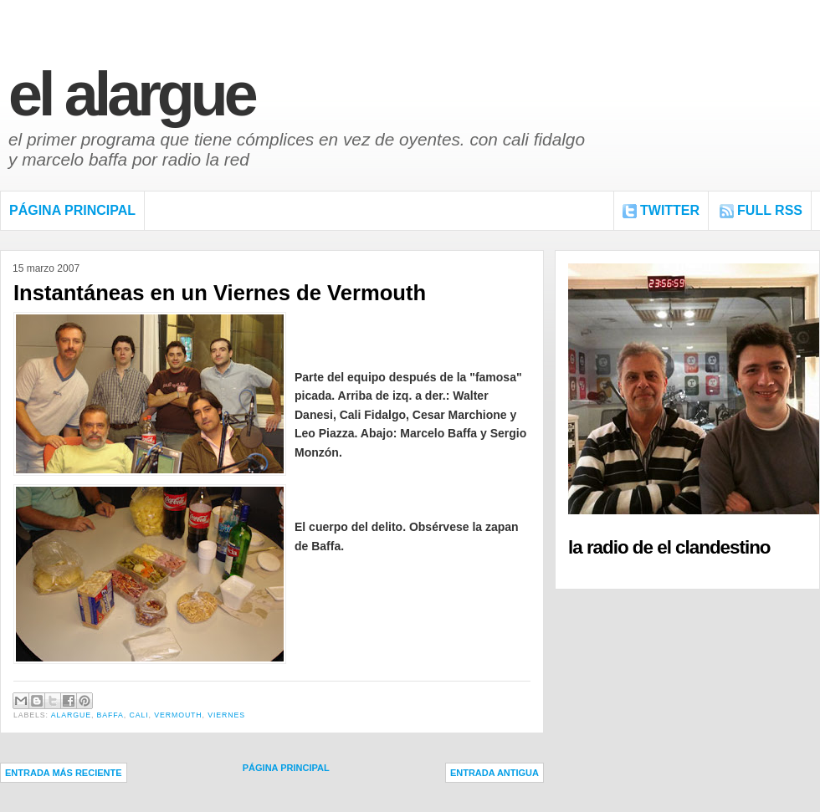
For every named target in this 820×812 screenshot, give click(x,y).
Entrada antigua (494, 773)
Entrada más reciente (63, 773)
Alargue (71, 715)
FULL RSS (769, 210)
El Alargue (131, 94)
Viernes (226, 715)
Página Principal (72, 210)
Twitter (670, 210)
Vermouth (178, 715)
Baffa (110, 715)
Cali (138, 715)
